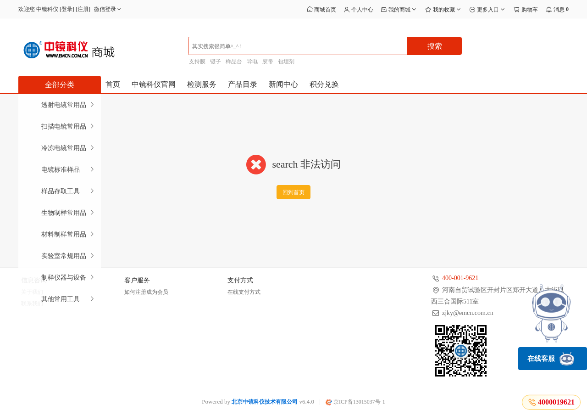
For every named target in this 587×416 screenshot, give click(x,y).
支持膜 (197, 61)
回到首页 (293, 192)
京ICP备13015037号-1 (355, 402)
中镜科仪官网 (154, 84)
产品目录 (242, 84)
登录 (66, 9)
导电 (252, 61)
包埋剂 (286, 61)
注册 (83, 9)
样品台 (234, 61)
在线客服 (550, 358)
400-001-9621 (460, 278)
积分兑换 (324, 84)
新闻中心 (283, 84)
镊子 (215, 61)
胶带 (267, 61)
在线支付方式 (243, 292)
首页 (112, 84)
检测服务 (201, 84)
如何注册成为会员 (146, 292)
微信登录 (108, 9)
